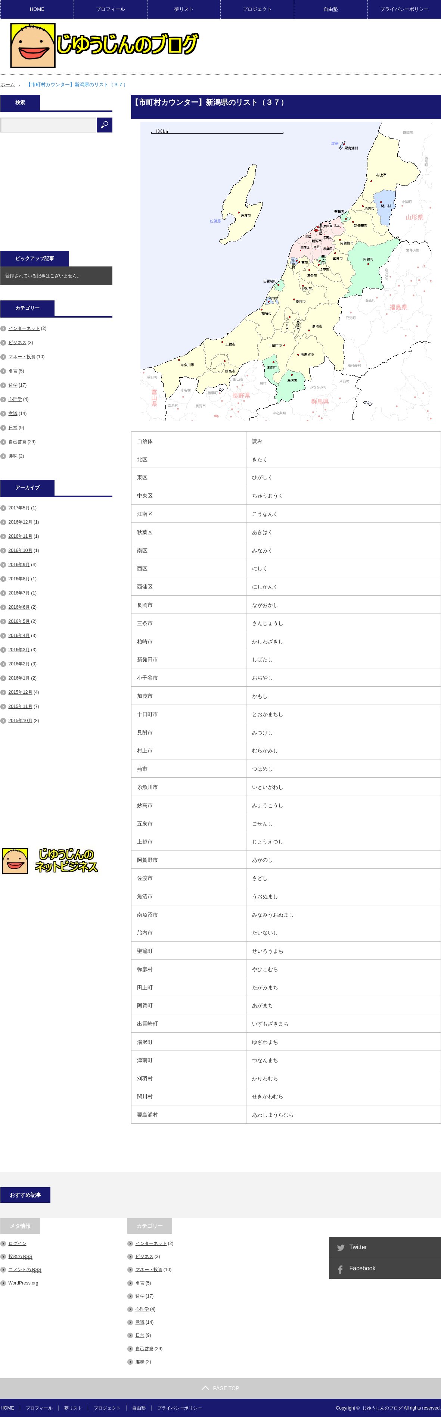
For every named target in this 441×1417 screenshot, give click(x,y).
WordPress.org (23, 1282)
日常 (13, 427)
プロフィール (110, 9)
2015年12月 (20, 692)
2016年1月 (19, 677)
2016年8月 (19, 578)
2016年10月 (20, 550)
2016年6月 (19, 606)
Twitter (358, 1246)
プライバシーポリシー (404, 9)
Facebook (363, 1268)
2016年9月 (19, 564)
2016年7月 (19, 592)
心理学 (15, 399)
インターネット (24, 328)
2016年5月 (19, 621)
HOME (37, 9)
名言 (13, 370)
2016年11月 (20, 536)
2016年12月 (20, 521)
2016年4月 (19, 635)
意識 (13, 413)
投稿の (20, 1256)
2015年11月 (20, 706)
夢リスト (184, 9)
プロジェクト (257, 9)
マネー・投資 (22, 356)
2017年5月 (19, 507)
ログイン (18, 1243)
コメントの (25, 1270)
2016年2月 (19, 663)
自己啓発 (18, 441)
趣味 (13, 455)
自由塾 (330, 9)
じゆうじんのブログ (382, 1407)
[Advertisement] (56, 195)
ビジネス (18, 342)
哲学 (13, 384)
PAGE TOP (220, 1388)
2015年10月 (20, 720)
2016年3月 (19, 649)
